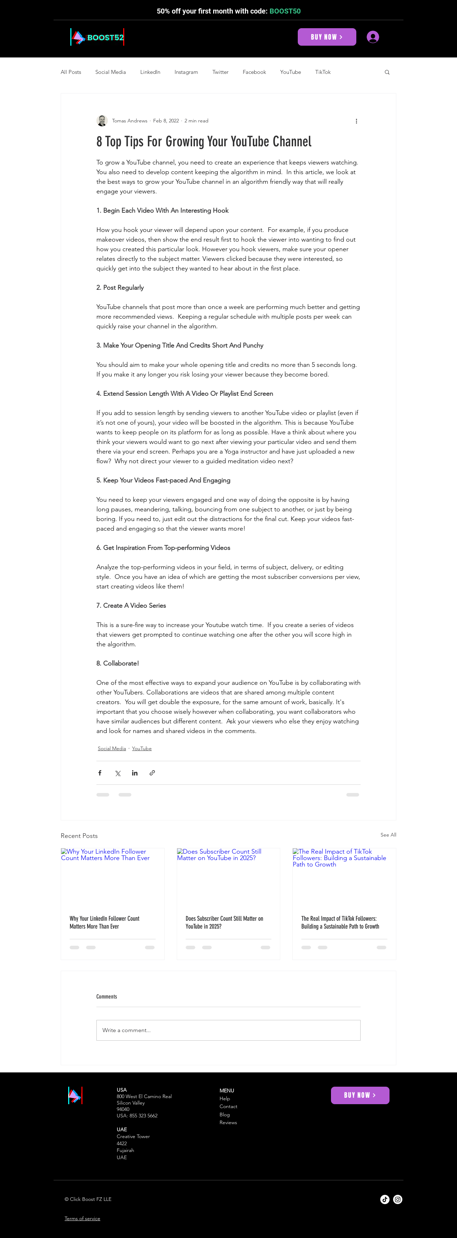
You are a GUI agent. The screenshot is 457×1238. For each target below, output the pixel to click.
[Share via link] (152, 772)
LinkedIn (150, 72)
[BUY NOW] (327, 37)
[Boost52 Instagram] (397, 1199)
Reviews (228, 1122)
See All (388, 835)
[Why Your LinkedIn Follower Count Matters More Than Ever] (112, 877)
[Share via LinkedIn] (134, 772)
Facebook (254, 72)
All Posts (71, 72)
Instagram (186, 72)
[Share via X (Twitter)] (117, 772)
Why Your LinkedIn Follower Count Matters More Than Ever (104, 922)
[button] (387, 72)
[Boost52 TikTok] (385, 1199)
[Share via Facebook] (99, 772)
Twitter (220, 72)
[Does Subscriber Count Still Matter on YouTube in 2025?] (228, 877)
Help (225, 1098)
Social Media (110, 72)
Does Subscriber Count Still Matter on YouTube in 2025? (224, 922)
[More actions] (356, 120)
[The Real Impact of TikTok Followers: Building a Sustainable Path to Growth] (344, 877)
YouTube (290, 72)
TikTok (323, 72)
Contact (228, 1106)
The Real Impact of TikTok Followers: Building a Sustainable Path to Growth (340, 922)
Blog (225, 1114)
